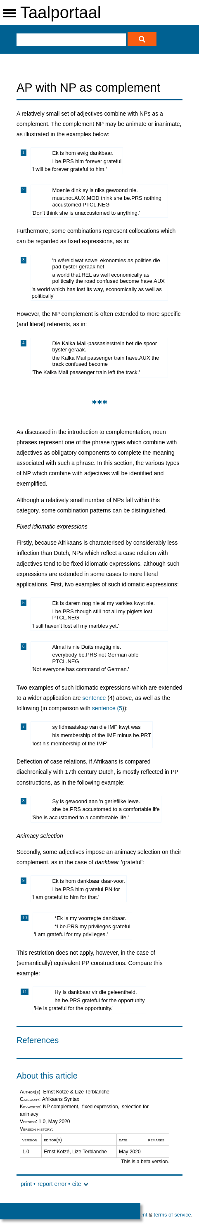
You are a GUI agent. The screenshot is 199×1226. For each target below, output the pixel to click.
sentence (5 (107, 708)
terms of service (172, 1215)
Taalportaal (60, 12)
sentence (94, 698)
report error (52, 1184)
